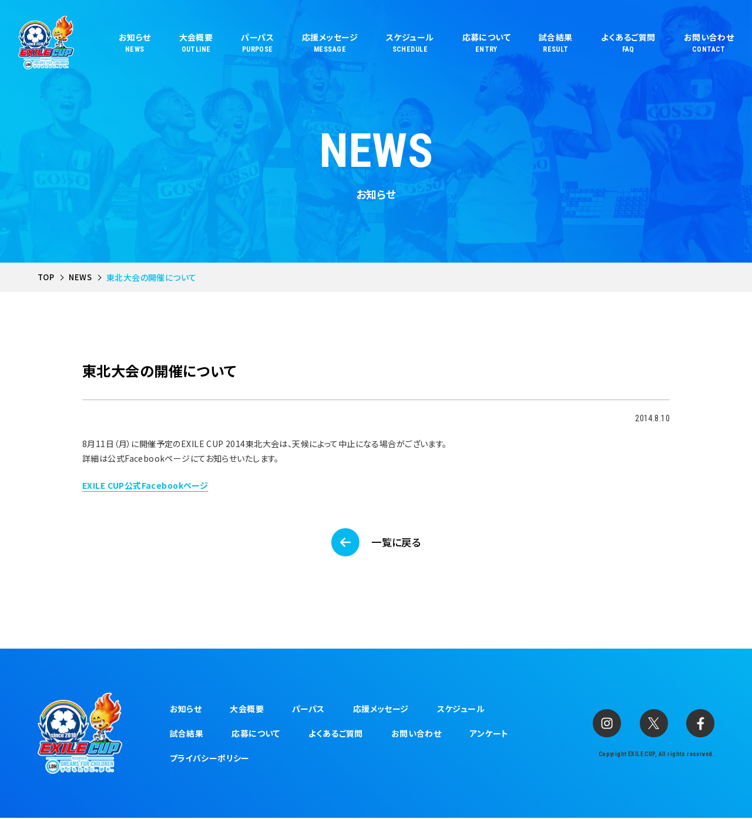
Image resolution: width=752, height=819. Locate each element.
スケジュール (461, 710)
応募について (255, 734)
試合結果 (187, 734)
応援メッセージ (381, 710)
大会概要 (247, 710)
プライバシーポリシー (210, 759)
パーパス (308, 710)
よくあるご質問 (335, 734)
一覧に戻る (397, 543)
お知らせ (186, 710)
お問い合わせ (416, 734)
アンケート (488, 734)
